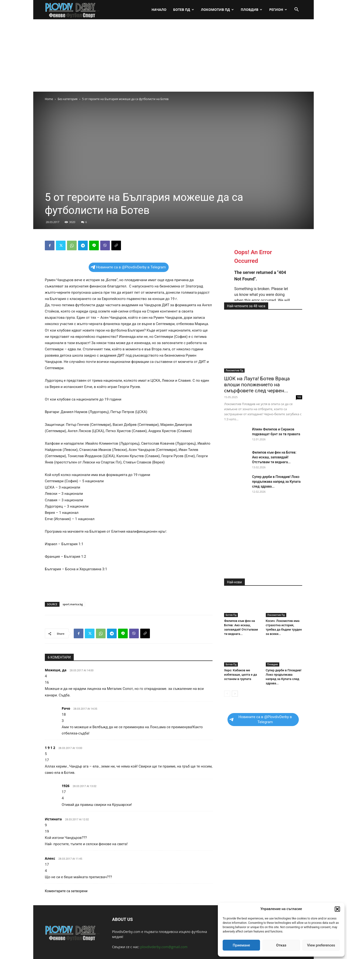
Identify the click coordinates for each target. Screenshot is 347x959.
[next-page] (235, 694)
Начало (159, 9)
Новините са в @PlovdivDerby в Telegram (128, 267)
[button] (337, 909)
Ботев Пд (183, 9)
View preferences (321, 945)
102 (299, 397)
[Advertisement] (173, 55)
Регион (278, 9)
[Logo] (72, 10)
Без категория (67, 99)
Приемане (241, 945)
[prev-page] (227, 694)
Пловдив (251, 9)
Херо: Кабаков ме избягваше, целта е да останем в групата (240, 674)
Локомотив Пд (217, 9)
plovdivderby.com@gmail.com (163, 947)
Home (49, 99)
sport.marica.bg (73, 604)
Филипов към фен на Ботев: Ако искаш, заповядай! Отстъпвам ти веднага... (274, 457)
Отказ (281, 945)
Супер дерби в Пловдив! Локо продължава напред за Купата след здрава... (276, 481)
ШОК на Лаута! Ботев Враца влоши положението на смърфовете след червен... (257, 385)
